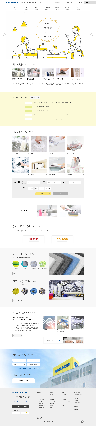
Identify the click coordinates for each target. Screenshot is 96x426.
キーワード (72, 182)
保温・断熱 (52, 407)
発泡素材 (64, 394)
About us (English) (41, 409)
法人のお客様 (77, 392)
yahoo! (25, 412)
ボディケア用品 (53, 401)
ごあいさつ (14, 368)
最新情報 (76, 406)
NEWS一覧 (33, 97)
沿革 (20, 368)
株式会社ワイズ (31, 360)
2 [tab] (45, 57)
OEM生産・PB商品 (78, 394)
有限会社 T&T (40, 403)
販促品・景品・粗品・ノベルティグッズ (79, 397)
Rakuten (16, 412)
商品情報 (51, 392)
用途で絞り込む (31, 182)
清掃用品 (52, 399)
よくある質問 (77, 413)
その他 (51, 409)
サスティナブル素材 (66, 401)
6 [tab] (52, 57)
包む (63, 413)
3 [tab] (47, 57)
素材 (63, 392)
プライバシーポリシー (16, 401)
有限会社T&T (16, 364)
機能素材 (64, 399)
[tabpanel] (48, 35)
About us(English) (37, 368)
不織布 (64, 397)
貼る (63, 409)
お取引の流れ (77, 402)
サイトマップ (26, 401)
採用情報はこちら (23, 381)
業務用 (76, 400)
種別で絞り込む (52, 182)
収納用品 (52, 405)
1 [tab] (43, 57)
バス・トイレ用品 (53, 397)
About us (75, 2)
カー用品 (52, 403)
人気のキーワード (24, 188)
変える (64, 411)
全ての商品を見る (60, 194)
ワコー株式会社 (17, 360)
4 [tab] (49, 57)
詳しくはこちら (16, 273)
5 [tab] (50, 57)
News (71, 2)
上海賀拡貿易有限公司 (32, 364)
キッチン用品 (52, 394)
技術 (63, 405)
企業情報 (39, 392)
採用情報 (76, 409)
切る (63, 407)
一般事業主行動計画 (27, 368)
